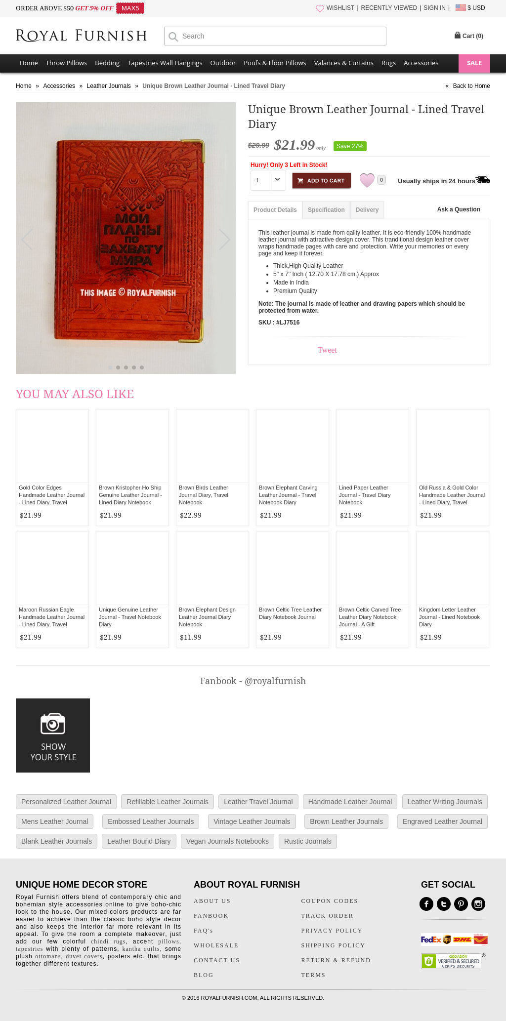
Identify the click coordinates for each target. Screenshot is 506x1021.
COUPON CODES (330, 901)
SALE (474, 62)
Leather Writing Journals (445, 802)
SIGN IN (434, 7)
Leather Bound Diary (138, 841)
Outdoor (223, 62)
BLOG (204, 975)
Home (29, 62)
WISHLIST (341, 7)
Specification (326, 209)
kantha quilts (141, 948)
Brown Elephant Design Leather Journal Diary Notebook (207, 617)
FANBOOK (211, 915)
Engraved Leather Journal (442, 821)
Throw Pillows (66, 62)
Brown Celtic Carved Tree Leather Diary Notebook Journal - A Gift (370, 617)
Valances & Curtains (344, 62)
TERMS (313, 975)
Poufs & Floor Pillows (275, 62)
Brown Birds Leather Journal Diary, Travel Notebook (203, 495)
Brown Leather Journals (346, 821)
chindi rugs (108, 941)
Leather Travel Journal (258, 802)
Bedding (107, 62)
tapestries (29, 948)
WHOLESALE (216, 945)
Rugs (388, 62)
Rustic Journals (308, 841)
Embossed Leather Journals (151, 821)
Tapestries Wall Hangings (164, 62)
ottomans (48, 956)
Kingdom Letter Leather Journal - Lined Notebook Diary (449, 617)
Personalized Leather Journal (66, 802)
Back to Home (471, 85)
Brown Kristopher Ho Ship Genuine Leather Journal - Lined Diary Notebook (130, 495)
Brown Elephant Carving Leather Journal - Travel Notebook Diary (288, 495)
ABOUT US (212, 901)
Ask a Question (458, 209)
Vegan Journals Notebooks (227, 841)
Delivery (367, 209)
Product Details (275, 209)
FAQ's (203, 930)
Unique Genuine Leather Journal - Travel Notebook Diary (130, 617)
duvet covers (84, 956)
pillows (168, 941)
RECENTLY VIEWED (389, 7)
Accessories (421, 62)
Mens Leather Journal (54, 821)
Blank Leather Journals (56, 841)
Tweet (327, 350)
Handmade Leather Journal (350, 802)
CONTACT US (217, 960)
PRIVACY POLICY (332, 930)
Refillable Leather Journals (167, 802)
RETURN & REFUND (336, 960)
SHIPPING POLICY (333, 945)
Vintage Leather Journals (251, 821)
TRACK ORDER (327, 915)
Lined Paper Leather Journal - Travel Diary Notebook (365, 495)
